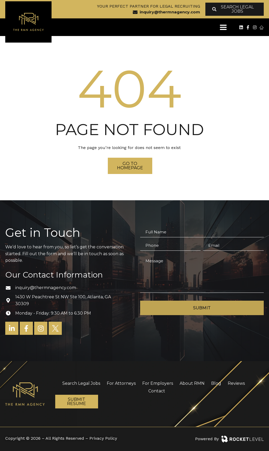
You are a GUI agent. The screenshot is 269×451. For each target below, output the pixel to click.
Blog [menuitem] (216, 383)
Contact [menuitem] (156, 390)
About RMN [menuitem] (192, 383)
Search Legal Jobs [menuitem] (81, 383)
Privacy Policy (103, 438)
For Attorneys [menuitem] (121, 383)
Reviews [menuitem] (236, 383)
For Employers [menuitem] (157, 383)
